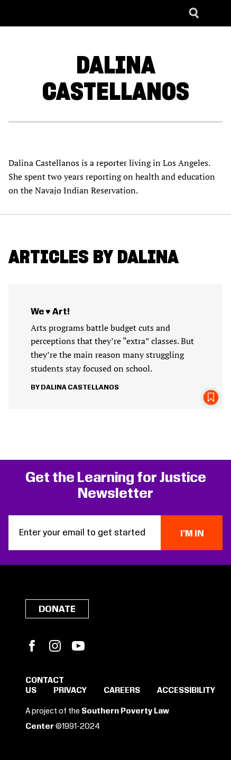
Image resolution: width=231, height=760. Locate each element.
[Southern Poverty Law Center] (17, 13)
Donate (57, 609)
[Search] (194, 13)
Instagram (55, 646)
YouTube (78, 646)
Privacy (70, 690)
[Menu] (215, 13)
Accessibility (186, 690)
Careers (122, 690)
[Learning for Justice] (61, 13)
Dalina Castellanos (80, 387)
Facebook (31, 646)
